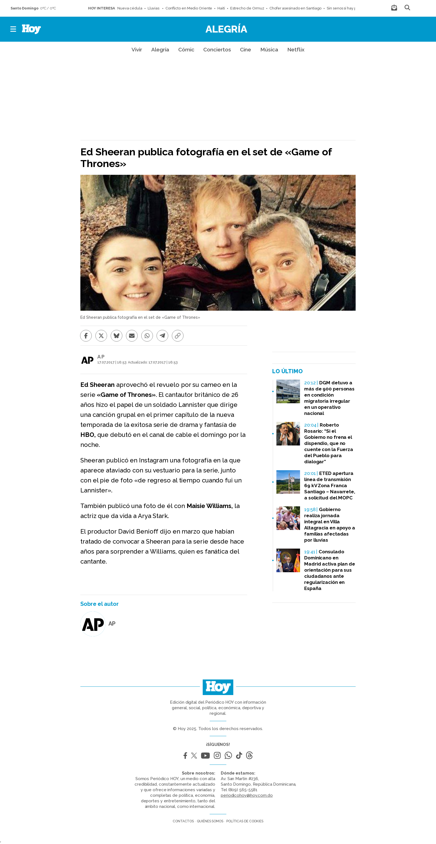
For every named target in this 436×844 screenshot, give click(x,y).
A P (101, 357)
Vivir (137, 49)
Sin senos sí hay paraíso (347, 8)
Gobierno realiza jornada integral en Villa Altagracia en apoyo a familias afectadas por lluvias (329, 525)
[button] (13, 29)
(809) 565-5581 (243, 789)
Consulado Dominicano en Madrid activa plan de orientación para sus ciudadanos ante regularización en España (329, 570)
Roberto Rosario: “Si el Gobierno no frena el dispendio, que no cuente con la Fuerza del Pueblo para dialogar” (328, 443)
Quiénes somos (210, 821)
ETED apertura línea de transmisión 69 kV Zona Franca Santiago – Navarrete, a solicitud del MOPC (329, 485)
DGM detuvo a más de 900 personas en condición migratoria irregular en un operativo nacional (329, 398)
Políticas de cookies (244, 821)
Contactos (183, 821)
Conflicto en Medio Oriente (188, 8)
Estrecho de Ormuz (247, 8)
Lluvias (154, 8)
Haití (221, 8)
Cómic (186, 49)
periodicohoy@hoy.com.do (247, 795)
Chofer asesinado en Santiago (295, 8)
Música (269, 49)
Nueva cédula (129, 8)
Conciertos (217, 49)
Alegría (226, 29)
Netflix (295, 49)
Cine (245, 49)
